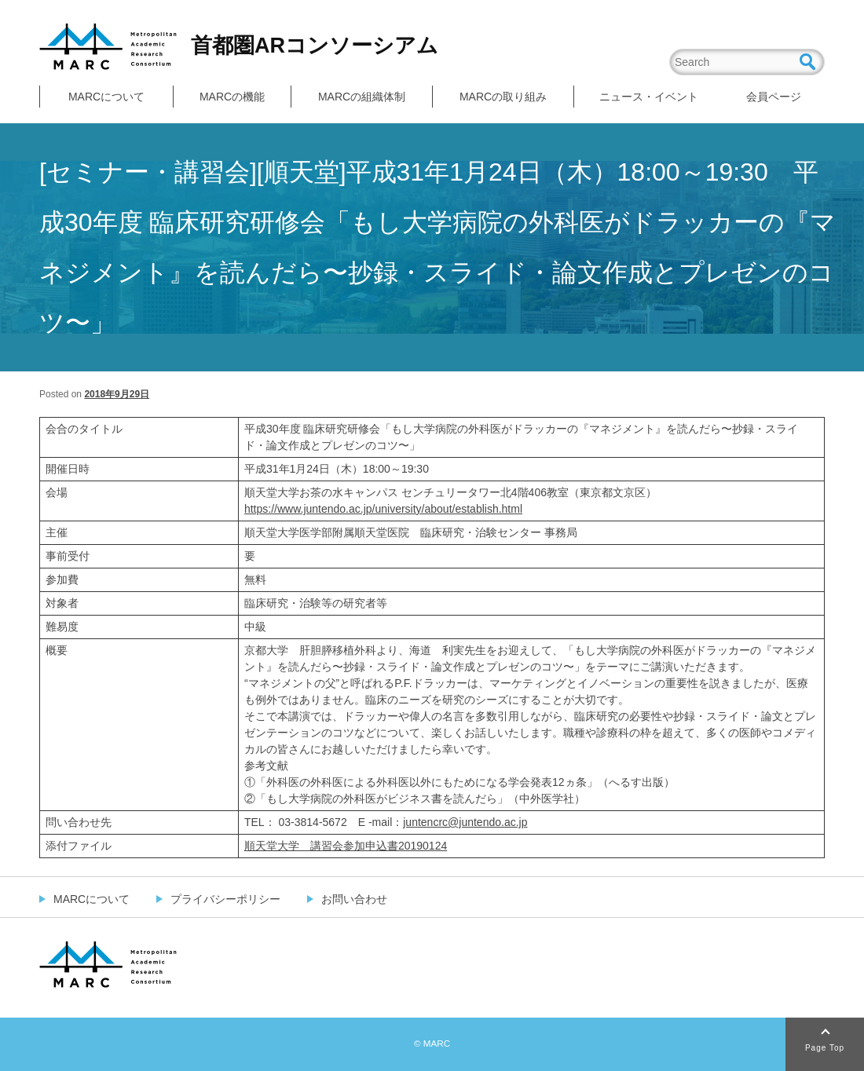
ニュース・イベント (648, 96)
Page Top (824, 1048)
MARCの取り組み (503, 96)
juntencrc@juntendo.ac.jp (465, 822)
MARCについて (106, 96)
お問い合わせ (354, 899)
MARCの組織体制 (361, 96)
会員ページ (773, 96)
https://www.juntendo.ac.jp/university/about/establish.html (383, 509)
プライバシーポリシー (225, 899)
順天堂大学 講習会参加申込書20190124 (345, 845)
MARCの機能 (232, 96)
